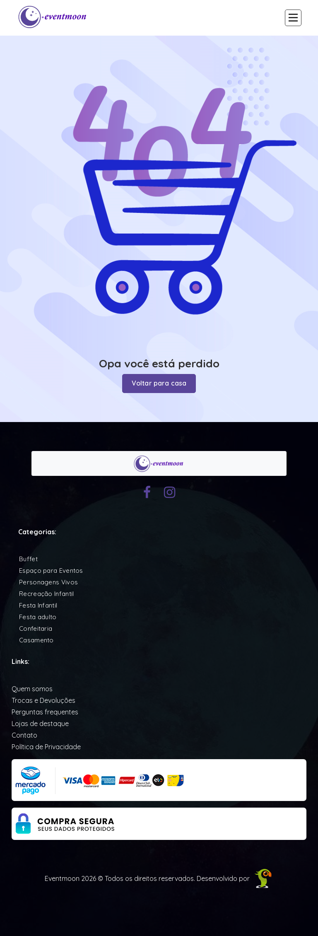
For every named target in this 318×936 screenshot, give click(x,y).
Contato (24, 735)
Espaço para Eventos (51, 570)
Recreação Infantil (46, 594)
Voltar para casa (159, 383)
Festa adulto (38, 617)
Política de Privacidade (46, 747)
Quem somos (32, 689)
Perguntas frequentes (45, 712)
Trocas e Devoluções (43, 700)
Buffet (28, 559)
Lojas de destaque (40, 723)
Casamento (36, 640)
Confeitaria (35, 628)
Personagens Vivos (48, 582)
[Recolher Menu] (293, 18)
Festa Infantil (38, 605)
